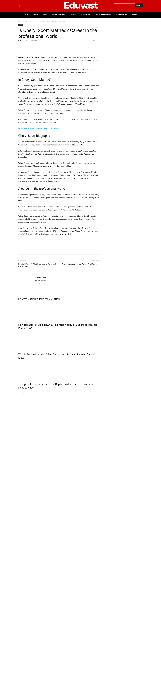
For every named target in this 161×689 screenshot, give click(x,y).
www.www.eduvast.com (23, 643)
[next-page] (23, 439)
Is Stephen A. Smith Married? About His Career (38, 174)
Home (20, 21)
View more (19, 521)
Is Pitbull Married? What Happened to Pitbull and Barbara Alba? (37, 311)
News (26, 21)
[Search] (139, 5)
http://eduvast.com (40, 326)
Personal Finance (129, 473)
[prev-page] (19, 439)
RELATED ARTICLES (28, 345)
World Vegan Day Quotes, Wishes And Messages (80, 310)
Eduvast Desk (24, 41)
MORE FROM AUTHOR (49, 345)
